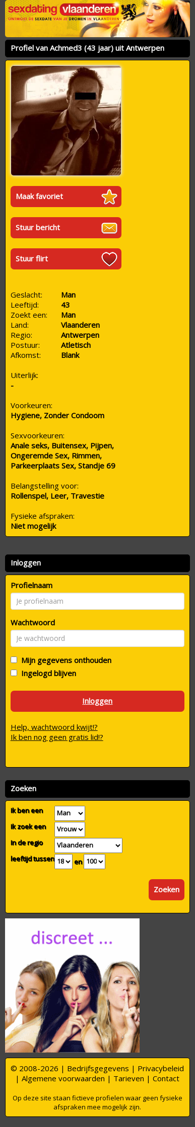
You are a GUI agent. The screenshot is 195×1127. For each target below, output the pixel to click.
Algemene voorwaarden (63, 1078)
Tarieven (128, 1078)
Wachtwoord (33, 622)
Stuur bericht (38, 227)
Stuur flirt (32, 258)
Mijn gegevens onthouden (64, 660)
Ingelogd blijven (46, 673)
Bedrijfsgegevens (98, 1068)
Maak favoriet (39, 196)
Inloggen (97, 701)
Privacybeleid (161, 1068)
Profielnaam (31, 585)
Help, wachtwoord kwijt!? (54, 727)
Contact (166, 1078)
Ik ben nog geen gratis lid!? (57, 737)
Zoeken (166, 889)
